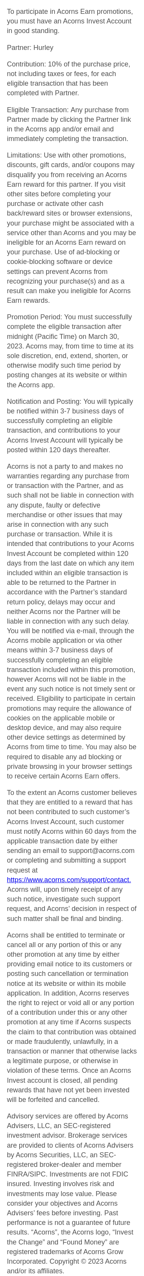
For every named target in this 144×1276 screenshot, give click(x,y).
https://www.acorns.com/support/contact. (69, 880)
